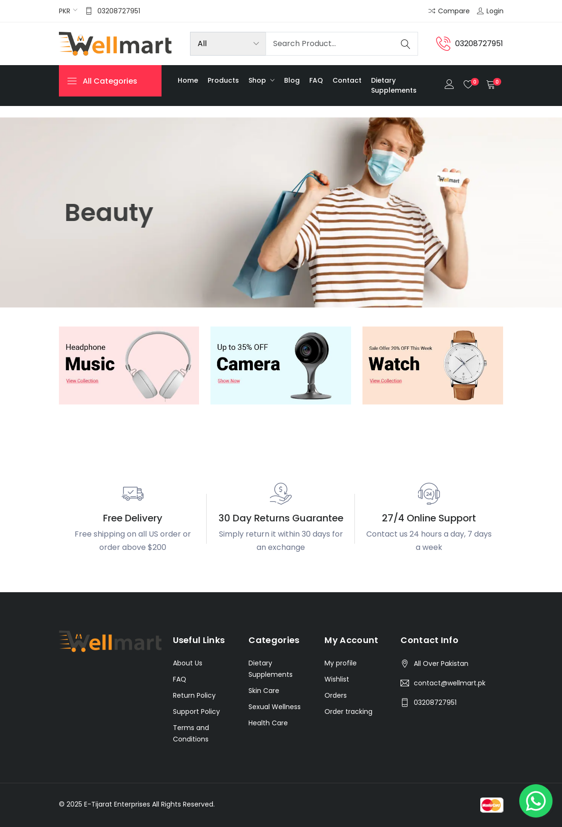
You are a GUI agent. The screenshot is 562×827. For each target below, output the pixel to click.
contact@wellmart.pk (450, 683)
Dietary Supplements (394, 85)
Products (223, 80)
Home (188, 80)
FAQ (316, 80)
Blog (292, 80)
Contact (347, 80)
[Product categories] (228, 44)
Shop (258, 80)
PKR (64, 11)
